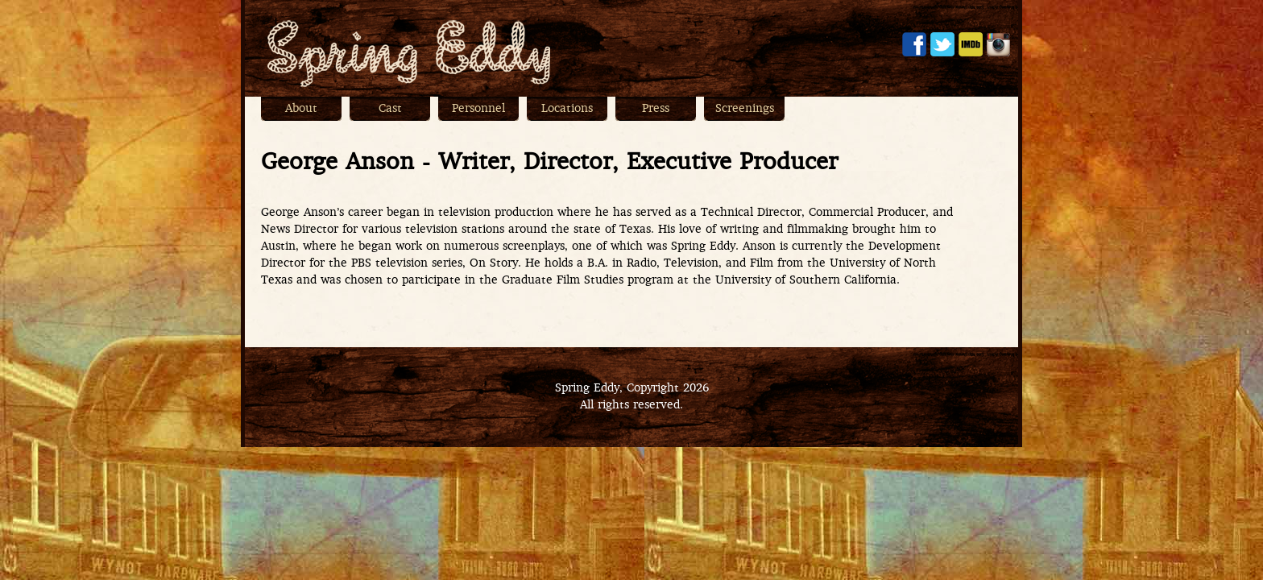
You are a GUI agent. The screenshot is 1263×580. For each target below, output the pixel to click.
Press (655, 109)
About (301, 109)
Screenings (744, 109)
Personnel (478, 109)
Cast (390, 109)
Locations (567, 109)
